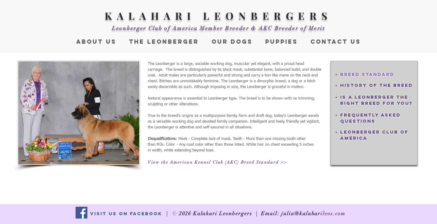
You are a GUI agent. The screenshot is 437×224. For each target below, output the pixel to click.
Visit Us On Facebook (126, 213)
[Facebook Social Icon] (81, 213)
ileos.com (332, 213)
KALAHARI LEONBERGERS (218, 15)
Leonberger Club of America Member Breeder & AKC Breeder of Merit (218, 28)
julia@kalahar (300, 213)
